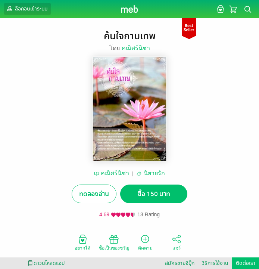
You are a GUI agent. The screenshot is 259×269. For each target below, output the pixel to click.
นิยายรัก (154, 173)
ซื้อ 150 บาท (154, 194)
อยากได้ (82, 242)
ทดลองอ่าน (94, 194)
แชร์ (176, 242)
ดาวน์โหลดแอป (45, 263)
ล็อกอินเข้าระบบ (26, 8)
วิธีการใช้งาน (215, 263)
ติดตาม (145, 242)
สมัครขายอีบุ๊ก (179, 263)
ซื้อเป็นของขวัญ (114, 242)
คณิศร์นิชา (136, 48)
